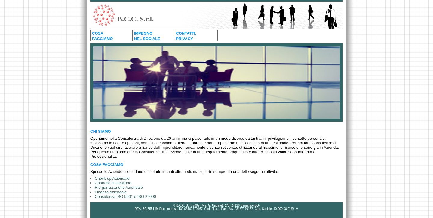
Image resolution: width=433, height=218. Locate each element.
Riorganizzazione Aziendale (119, 187)
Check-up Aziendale (112, 178)
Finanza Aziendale (111, 192)
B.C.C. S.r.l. (135, 19)
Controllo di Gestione (113, 183)
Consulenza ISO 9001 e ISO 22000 (125, 196)
